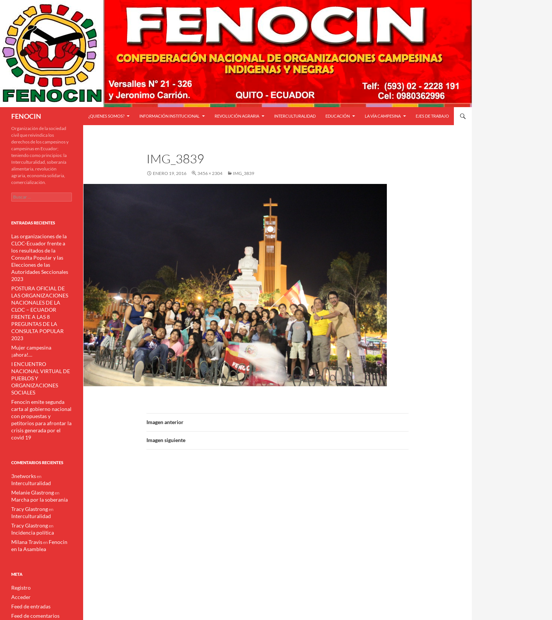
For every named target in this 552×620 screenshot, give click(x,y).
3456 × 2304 (209, 173)
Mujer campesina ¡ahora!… (37, 315)
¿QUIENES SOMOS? (106, 116)
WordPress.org (26, 562)
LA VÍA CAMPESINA (383, 116)
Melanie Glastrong (29, 434)
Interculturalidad (295, 116)
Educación (337, 116)
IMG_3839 (243, 173)
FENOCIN (26, 116)
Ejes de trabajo (432, 116)
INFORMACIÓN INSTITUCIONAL (169, 116)
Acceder (19, 535)
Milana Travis (24, 481)
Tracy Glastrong (26, 450)
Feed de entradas (28, 544)
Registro (19, 526)
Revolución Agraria (237, 116)
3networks (21, 418)
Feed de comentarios (31, 553)
